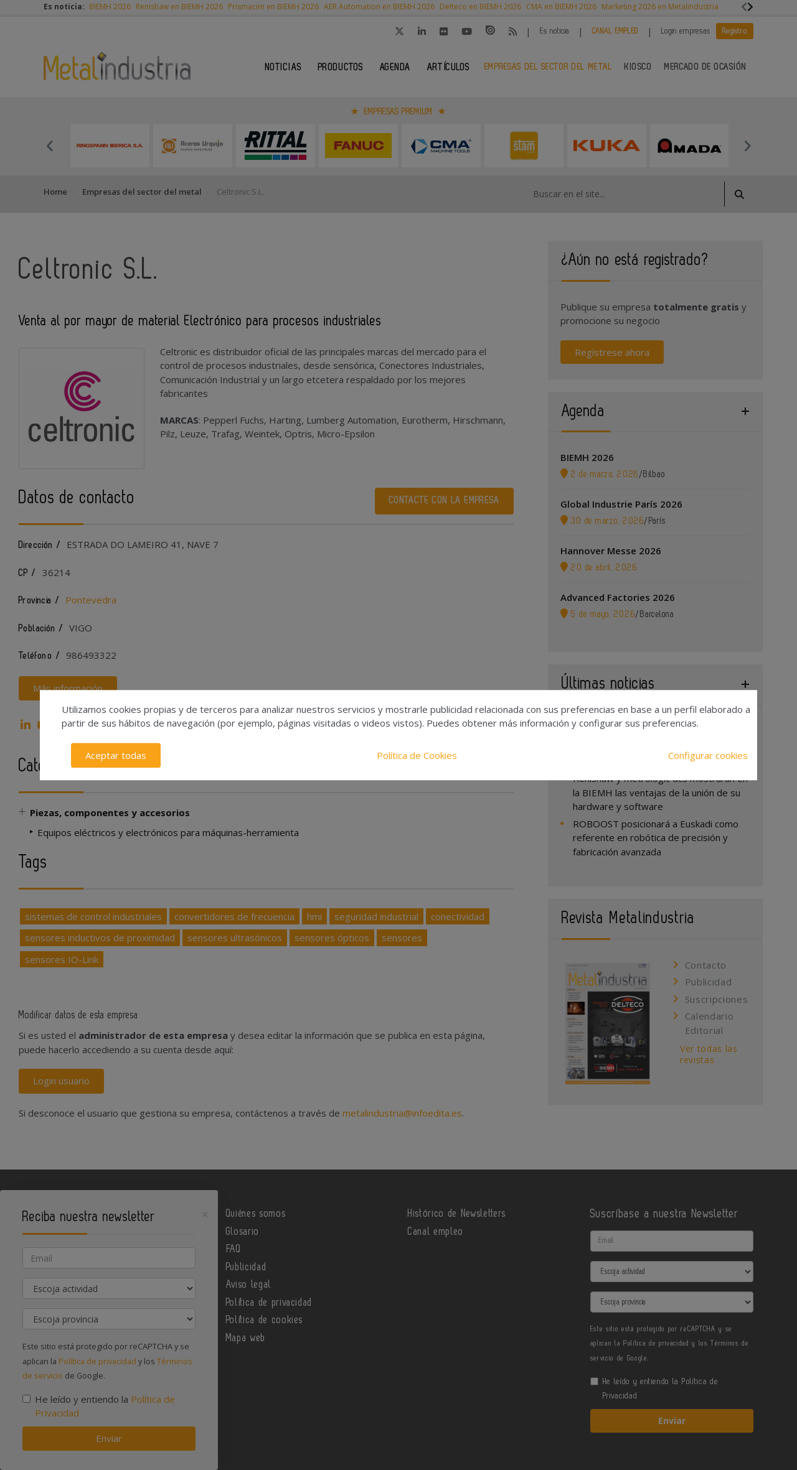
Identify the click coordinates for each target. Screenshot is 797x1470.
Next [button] (747, 145)
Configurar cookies (708, 755)
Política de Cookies (417, 755)
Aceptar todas (115, 755)
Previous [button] (50, 145)
